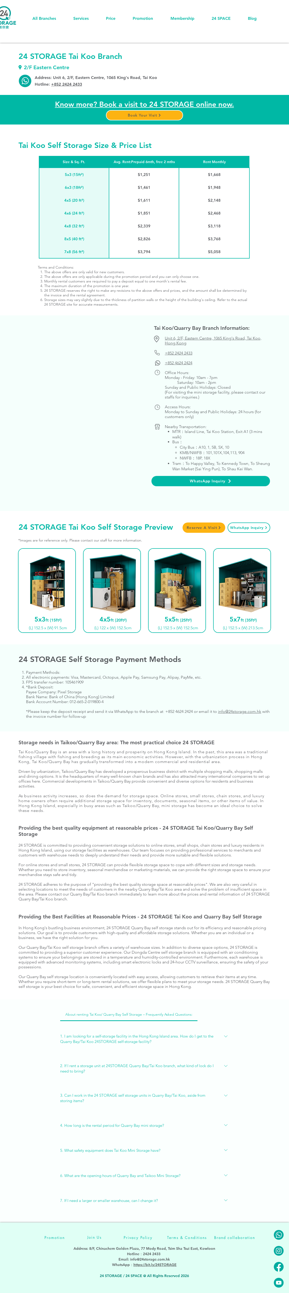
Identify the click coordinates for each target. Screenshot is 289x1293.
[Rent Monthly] (214, 161)
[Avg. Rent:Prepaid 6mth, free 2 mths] (144, 161)
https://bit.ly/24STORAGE (155, 1264)
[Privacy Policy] (138, 1237)
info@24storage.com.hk (150, 1259)
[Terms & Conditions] (187, 1237)
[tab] (128, 1014)
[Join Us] (94, 1237)
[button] (144, 115)
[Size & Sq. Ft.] (74, 161)
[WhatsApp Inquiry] (210, 481)
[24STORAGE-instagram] (279, 1251)
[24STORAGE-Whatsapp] (279, 1235)
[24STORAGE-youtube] (279, 1283)
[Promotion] (55, 1237)
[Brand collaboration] (234, 1237)
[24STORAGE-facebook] (279, 1267)
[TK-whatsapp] (25, 80)
